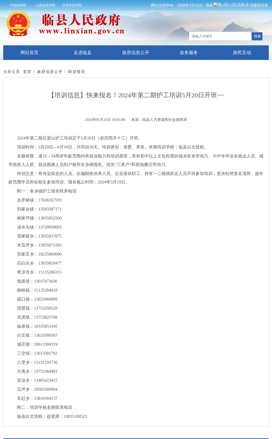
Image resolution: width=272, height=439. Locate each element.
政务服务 (189, 52)
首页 (27, 72)
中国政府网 (18, 5)
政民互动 (242, 52)
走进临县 (83, 52)
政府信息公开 (135, 52)
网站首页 (29, 52)
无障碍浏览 (258, 5)
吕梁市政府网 (72, 5)
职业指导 (76, 72)
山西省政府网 (45, 5)
